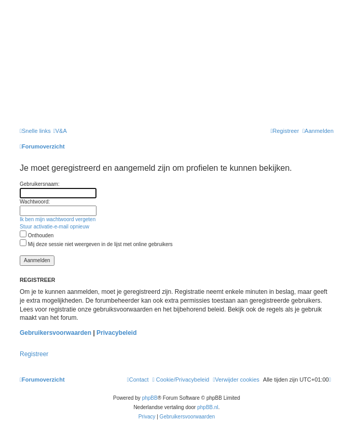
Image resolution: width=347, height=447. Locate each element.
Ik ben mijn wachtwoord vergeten (57, 219)
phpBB (150, 398)
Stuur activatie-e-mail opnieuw (54, 226)
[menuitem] (60, 131)
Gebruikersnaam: (40, 184)
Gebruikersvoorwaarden (55, 332)
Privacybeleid (116, 332)
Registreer (34, 354)
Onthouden (36, 235)
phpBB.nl (207, 407)
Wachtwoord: (35, 202)
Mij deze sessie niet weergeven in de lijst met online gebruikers (96, 244)
